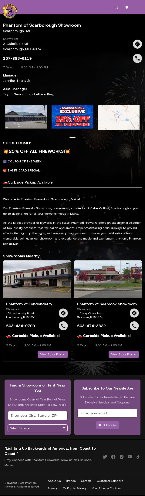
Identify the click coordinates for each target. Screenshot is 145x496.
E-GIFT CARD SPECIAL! (24, 170)
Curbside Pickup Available (30, 182)
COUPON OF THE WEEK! (25, 161)
